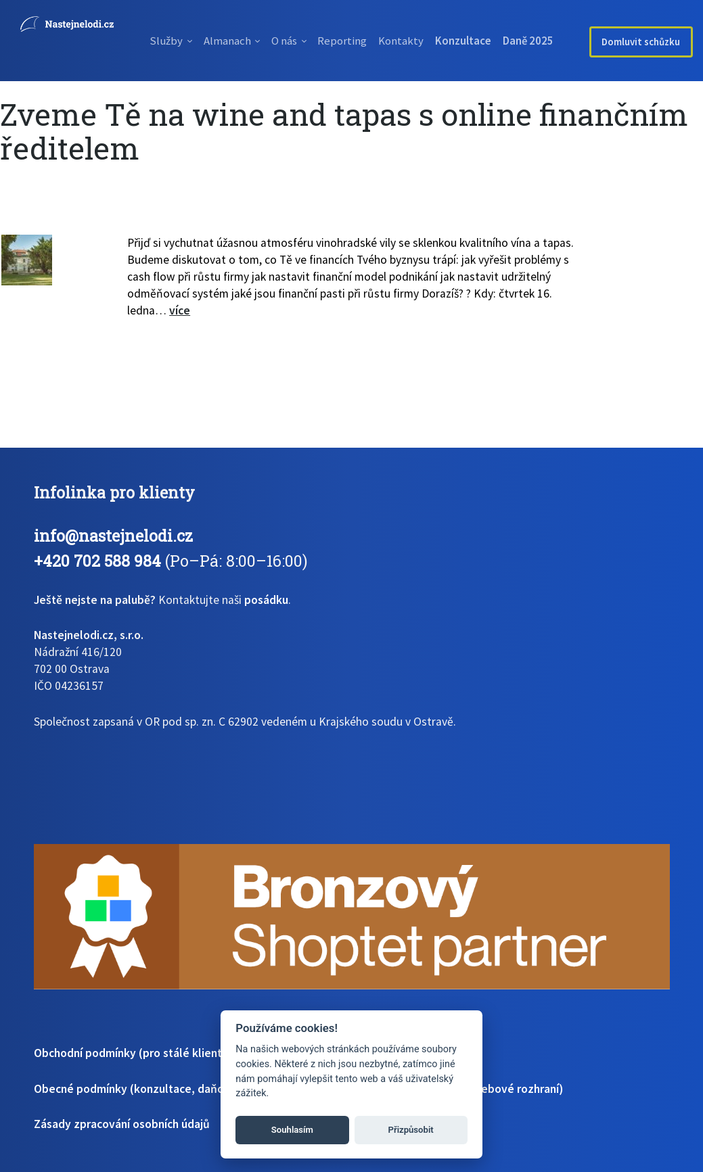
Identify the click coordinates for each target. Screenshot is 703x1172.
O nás (286, 40)
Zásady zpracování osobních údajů (122, 1124)
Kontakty (421, 40)
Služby (150, 40)
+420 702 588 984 (97, 560)
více (179, 310)
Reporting (354, 40)
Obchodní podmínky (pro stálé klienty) (133, 1053)
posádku (266, 599)
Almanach (219, 40)
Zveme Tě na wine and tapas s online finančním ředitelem (344, 131)
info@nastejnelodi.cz (113, 535)
